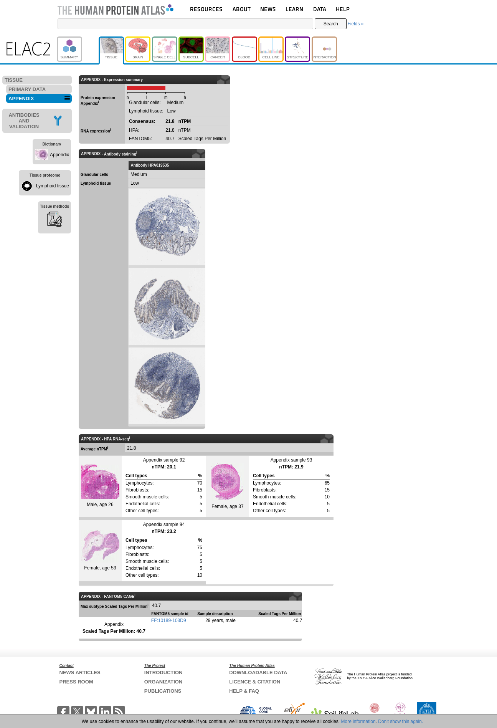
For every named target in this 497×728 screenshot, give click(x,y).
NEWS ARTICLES (80, 672)
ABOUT (242, 9)
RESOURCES (206, 9)
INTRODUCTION (163, 672)
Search (331, 23)
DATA (319, 9)
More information (358, 721)
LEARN (294, 9)
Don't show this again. (400, 721)
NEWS (268, 9)
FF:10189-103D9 (168, 620)
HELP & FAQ (244, 691)
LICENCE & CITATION (254, 682)
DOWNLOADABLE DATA (258, 672)
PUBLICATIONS (163, 691)
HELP (343, 9)
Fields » (355, 23)
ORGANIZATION (163, 682)
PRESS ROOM (76, 682)
